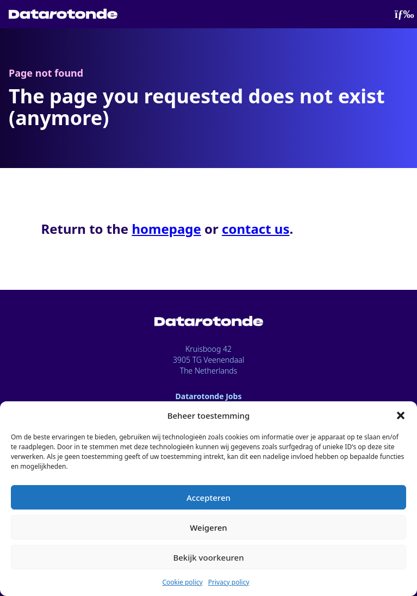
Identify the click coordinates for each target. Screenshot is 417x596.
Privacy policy (229, 582)
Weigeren (208, 527)
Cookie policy (182, 582)
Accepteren (208, 497)
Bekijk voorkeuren (208, 557)
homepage (166, 229)
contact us (255, 229)
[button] (400, 415)
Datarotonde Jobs (209, 396)
